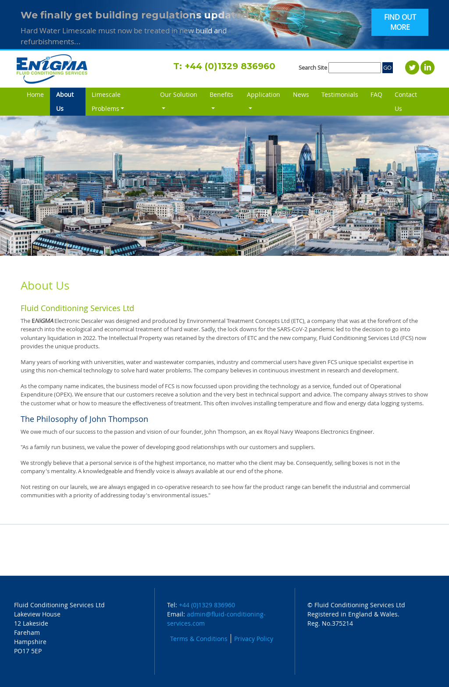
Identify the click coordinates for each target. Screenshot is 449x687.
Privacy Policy (253, 638)
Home (35, 94)
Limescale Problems (106, 101)
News (301, 94)
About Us (71, 101)
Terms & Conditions (199, 638)
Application (263, 94)
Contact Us (406, 101)
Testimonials (339, 94)
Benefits (221, 94)
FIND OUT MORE (400, 22)
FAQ (376, 94)
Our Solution (178, 94)
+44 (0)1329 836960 (230, 66)
